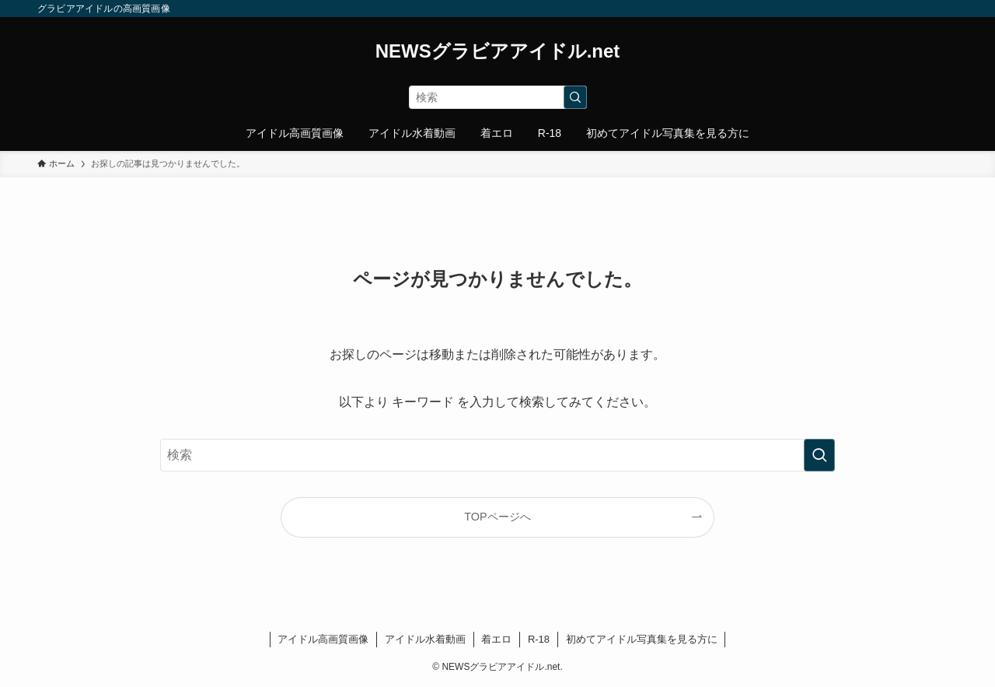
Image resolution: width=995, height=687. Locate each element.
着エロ (496, 639)
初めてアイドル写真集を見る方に (641, 639)
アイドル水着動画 (425, 639)
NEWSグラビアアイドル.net (497, 51)
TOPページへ (497, 516)
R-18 (539, 639)
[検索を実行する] (575, 97)
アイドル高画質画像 (323, 639)
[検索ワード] (498, 97)
